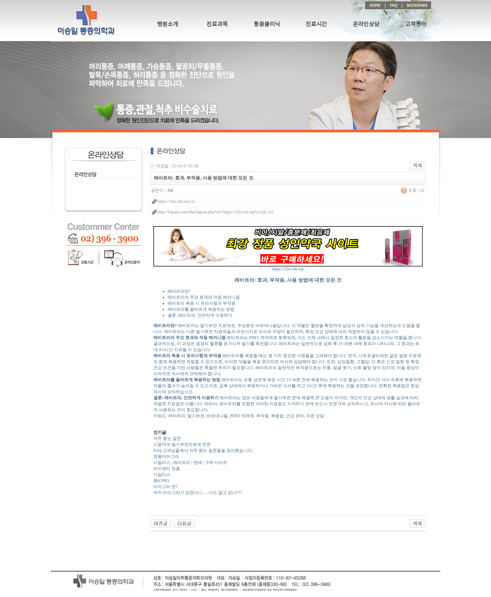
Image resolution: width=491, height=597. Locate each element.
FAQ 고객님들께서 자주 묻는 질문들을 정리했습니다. (203, 450)
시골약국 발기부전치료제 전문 (182, 444)
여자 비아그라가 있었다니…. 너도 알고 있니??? (197, 492)
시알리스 (161, 474)
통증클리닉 (267, 24)
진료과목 (217, 24)
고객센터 (415, 24)
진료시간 (316, 24)
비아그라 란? (165, 486)
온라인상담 (366, 24)
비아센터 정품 (166, 468)
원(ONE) (161, 480)
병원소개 (167, 24)
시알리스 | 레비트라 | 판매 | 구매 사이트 (190, 462)
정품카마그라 (166, 456)
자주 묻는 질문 (167, 438)
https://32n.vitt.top (288, 267)
